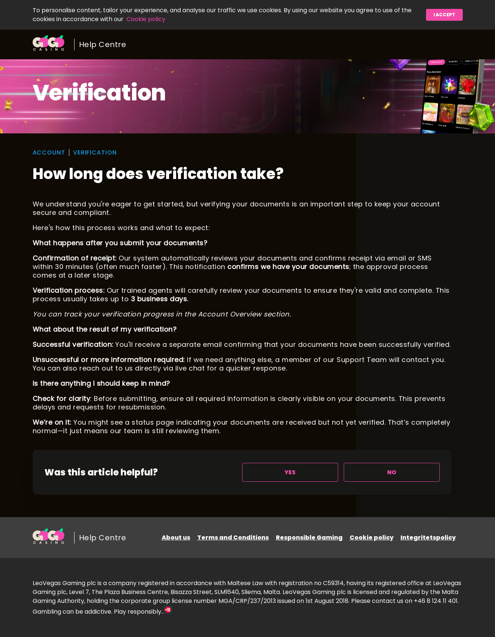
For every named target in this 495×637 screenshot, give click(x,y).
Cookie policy (145, 19)
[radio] (290, 472)
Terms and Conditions (233, 537)
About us (176, 537)
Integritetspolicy (428, 537)
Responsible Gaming (309, 537)
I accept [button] (444, 14)
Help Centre (102, 44)
